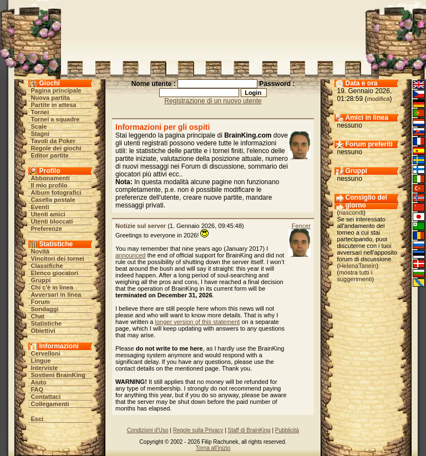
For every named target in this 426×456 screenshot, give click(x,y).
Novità (40, 251)
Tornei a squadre (55, 119)
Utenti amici (48, 214)
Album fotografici (56, 192)
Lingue (41, 360)
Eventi (40, 207)
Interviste (44, 367)
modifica (378, 98)
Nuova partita (50, 97)
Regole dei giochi (56, 148)
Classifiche (47, 265)
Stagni (40, 133)
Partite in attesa (54, 105)
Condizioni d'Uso (148, 430)
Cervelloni (45, 353)
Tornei (40, 112)
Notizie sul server (140, 225)
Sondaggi (45, 309)
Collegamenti (50, 404)
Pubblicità (287, 430)
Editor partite (50, 155)
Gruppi (41, 280)
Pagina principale (56, 90)
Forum (40, 301)
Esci (37, 419)
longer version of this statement (197, 321)
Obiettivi (43, 330)
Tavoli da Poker (53, 141)
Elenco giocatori (55, 273)
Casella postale (53, 199)
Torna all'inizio (213, 448)
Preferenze (46, 228)
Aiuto (39, 382)
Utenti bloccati (52, 221)
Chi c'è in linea (52, 287)
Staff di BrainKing (249, 430)
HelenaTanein (357, 265)
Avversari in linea (56, 294)
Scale (39, 126)
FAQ (37, 389)
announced (130, 255)
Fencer (301, 225)
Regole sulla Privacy (198, 430)
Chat (37, 316)
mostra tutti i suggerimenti (355, 275)
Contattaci (46, 396)
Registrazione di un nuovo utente (212, 101)
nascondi (351, 212)
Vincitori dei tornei (57, 258)
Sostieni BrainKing (58, 375)
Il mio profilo (49, 185)
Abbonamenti (50, 178)
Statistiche (46, 323)
